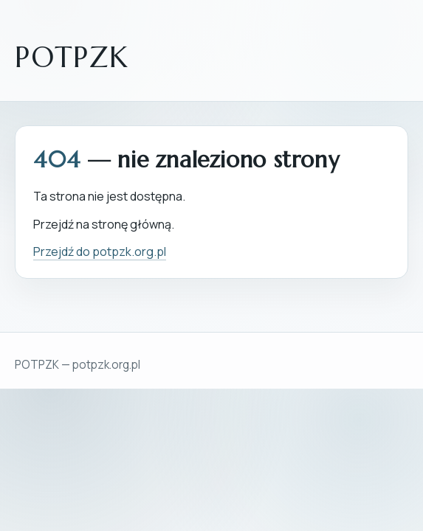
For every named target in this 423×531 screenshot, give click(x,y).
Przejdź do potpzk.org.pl (99, 251)
